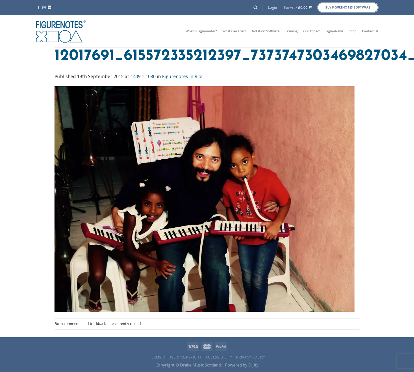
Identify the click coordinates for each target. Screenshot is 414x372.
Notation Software (266, 31)
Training (291, 31)
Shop (352, 31)
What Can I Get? (234, 31)
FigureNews (334, 31)
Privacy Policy (250, 357)
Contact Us (370, 31)
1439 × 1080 (143, 76)
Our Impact (311, 31)
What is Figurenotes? (201, 31)
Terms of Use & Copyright (175, 357)
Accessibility (219, 357)
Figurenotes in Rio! (182, 76)
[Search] (256, 7)
